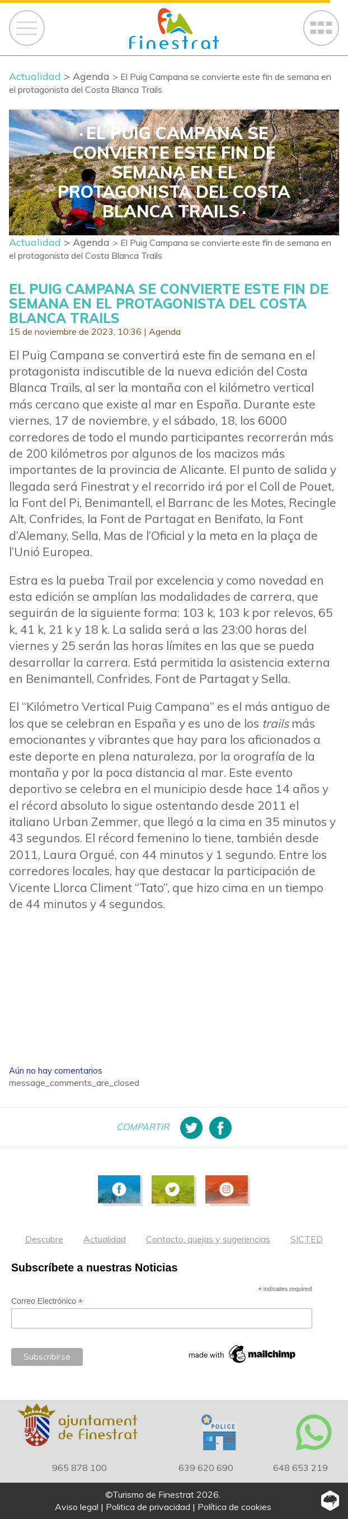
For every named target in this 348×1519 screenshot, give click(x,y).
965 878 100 (79, 1467)
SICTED (306, 1239)
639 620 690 (205, 1467)
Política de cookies (234, 1506)
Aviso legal (76, 1506)
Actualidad (104, 1239)
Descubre (44, 1239)
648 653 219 (300, 1467)
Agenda (165, 331)
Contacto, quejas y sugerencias (208, 1239)
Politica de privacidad (148, 1506)
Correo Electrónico (47, 1301)
